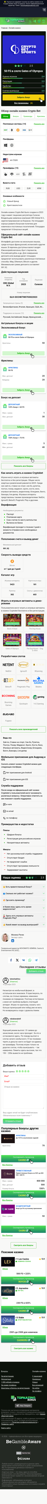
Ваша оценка (9, 1071)
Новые (35, 1382)
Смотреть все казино (23, 1348)
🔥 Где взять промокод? (14, 900)
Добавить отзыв (36, 971)
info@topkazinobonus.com (29, 5)
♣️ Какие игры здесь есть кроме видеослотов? (17, 908)
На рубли (35, 1388)
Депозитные (6, 1379)
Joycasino (23, 1288)
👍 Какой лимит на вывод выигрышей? (20, 925)
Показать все (39, 124)
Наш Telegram (25, 1406)
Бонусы (16, 116)
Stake (21, 1317)
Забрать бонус (30, 98)
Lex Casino (23, 1259)
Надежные (36, 1379)
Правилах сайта (7, 1424)
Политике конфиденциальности (24, 1422)
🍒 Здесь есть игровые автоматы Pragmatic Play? (18, 917)
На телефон (36, 1391)
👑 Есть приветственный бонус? (17, 887)
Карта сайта (6, 1428)
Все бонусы (7, 1165)
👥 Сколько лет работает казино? (18, 893)
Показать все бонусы (23, 466)
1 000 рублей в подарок (10, 1382)
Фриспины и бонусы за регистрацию (15, 1388)
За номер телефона (8, 1385)
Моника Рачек (17, 935)
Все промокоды (21, 103)
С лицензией (37, 1376)
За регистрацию (7, 1376)
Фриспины (41, 116)
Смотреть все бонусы (23, 1245)
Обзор (5, 116)
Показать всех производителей (23, 729)
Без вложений (37, 1385)
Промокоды (27, 116)
